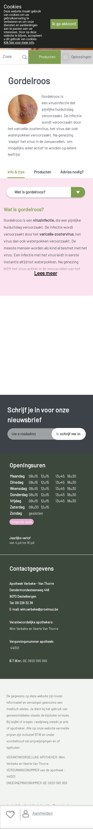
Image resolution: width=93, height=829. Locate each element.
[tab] (17, 173)
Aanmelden (42, 813)
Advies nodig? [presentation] (72, 171)
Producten (47, 56)
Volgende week (21, 522)
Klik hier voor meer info (19, 42)
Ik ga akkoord (64, 24)
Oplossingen (81, 56)
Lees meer (45, 273)
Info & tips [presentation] (16, 171)
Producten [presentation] (42, 171)
